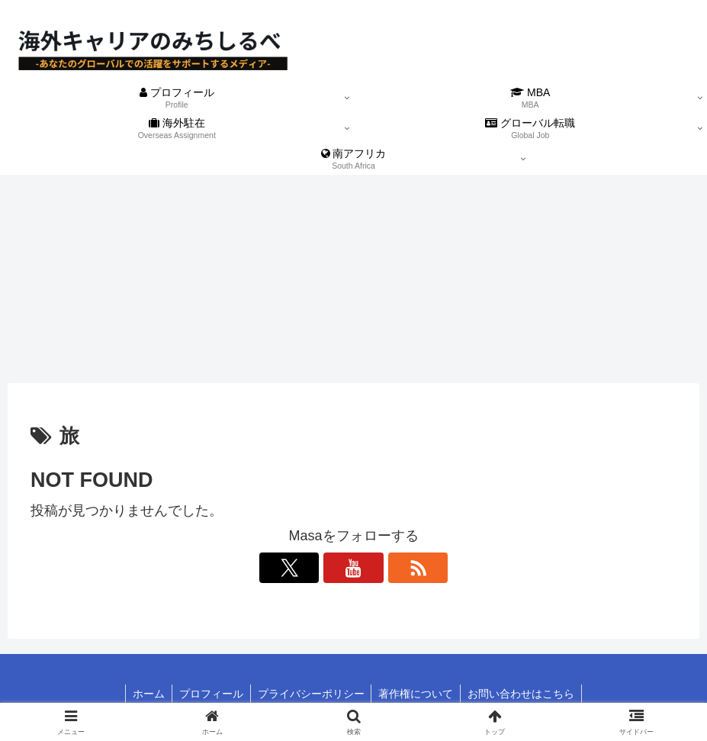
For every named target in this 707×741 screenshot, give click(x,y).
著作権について (418, 694)
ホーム (146, 694)
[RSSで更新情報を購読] (389, 568)
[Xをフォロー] (319, 568)
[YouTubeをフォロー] (354, 568)
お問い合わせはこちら (524, 694)
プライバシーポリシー (311, 694)
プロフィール (210, 694)
